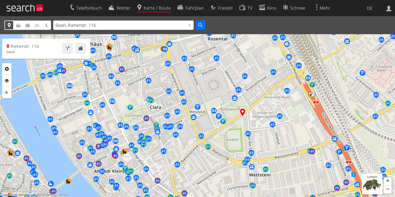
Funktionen (7, 93)
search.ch (10, 195)
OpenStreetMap (46, 195)
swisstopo (26, 195)
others (63, 195)
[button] (387, 181)
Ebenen (7, 81)
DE (370, 8)
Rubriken (7, 69)
